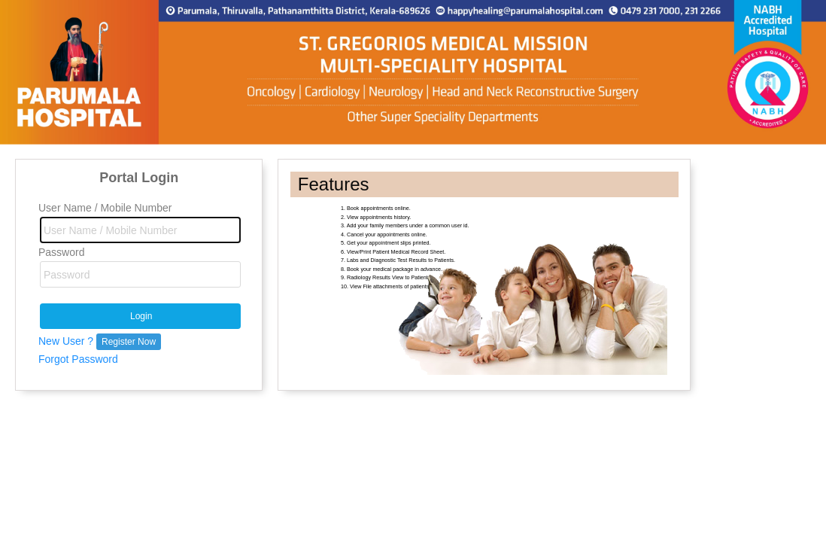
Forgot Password (78, 359)
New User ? (99, 341)
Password (61, 252)
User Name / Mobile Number (105, 208)
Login (141, 316)
